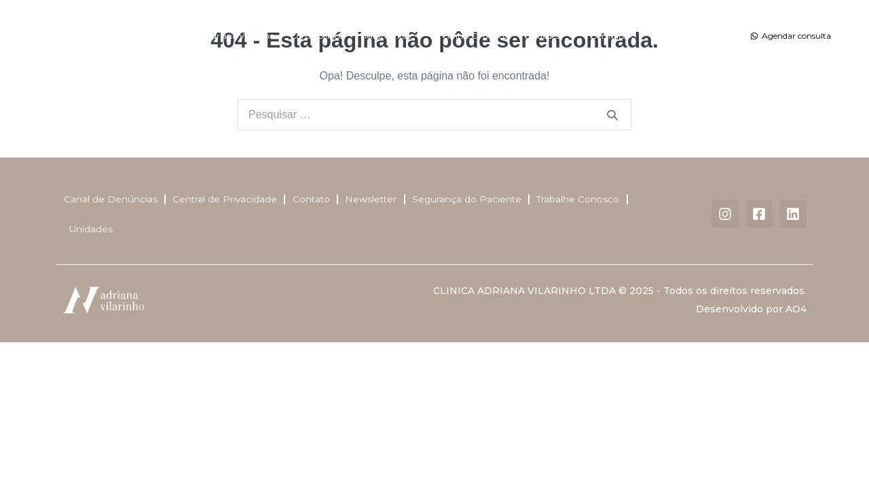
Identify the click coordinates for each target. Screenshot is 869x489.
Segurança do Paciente (468, 200)
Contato (666, 36)
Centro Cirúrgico (475, 36)
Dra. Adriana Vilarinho (230, 36)
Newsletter (372, 200)
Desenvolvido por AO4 (751, 312)
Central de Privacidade (224, 200)
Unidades (549, 36)
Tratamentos (393, 36)
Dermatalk (612, 36)
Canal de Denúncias (109, 200)
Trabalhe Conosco (581, 200)
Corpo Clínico (317, 36)
